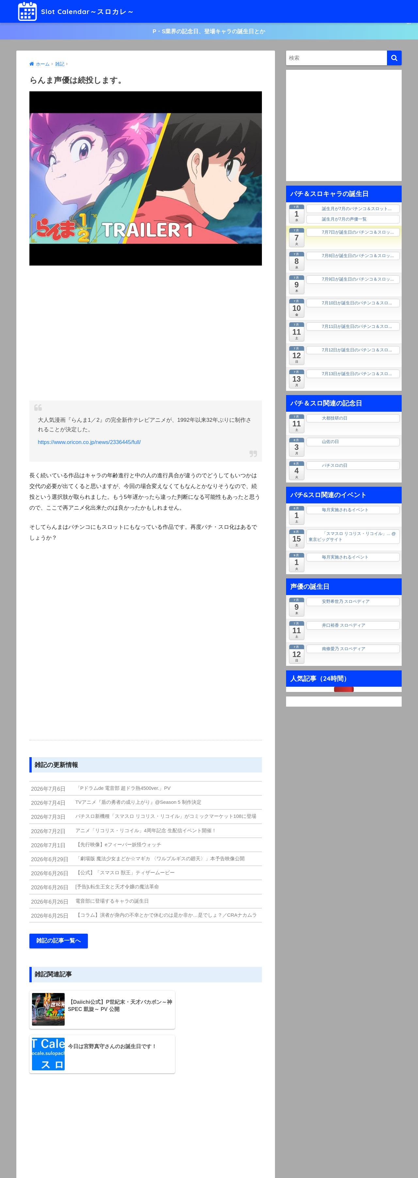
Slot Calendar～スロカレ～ (80, 11)
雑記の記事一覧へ (59, 945)
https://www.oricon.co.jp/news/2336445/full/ (91, 442)
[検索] (394, 58)
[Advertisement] (145, 333)
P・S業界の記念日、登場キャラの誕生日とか (209, 31)
